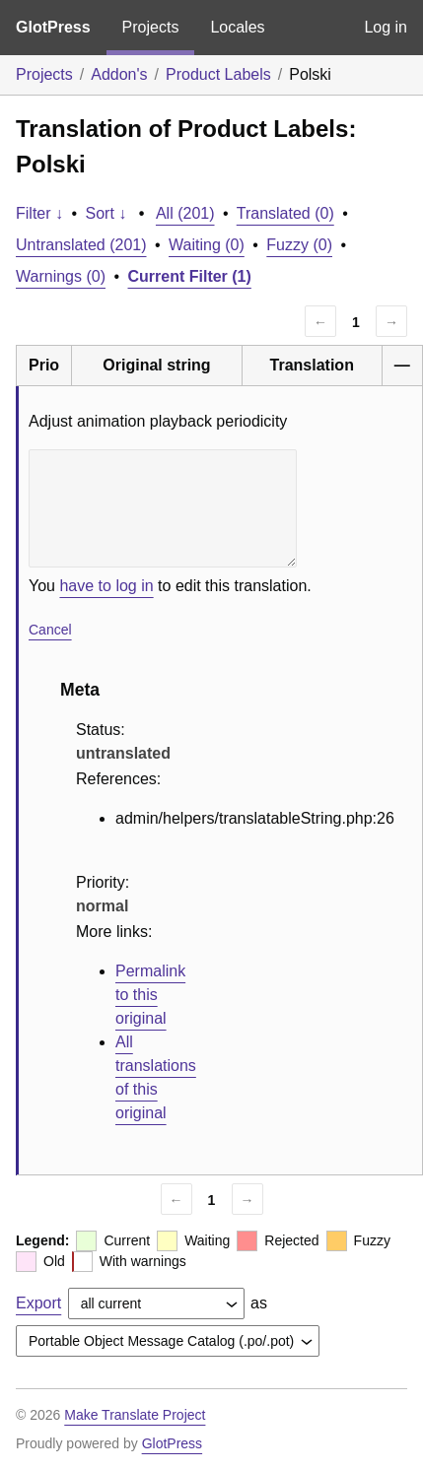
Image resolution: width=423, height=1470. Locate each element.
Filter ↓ (39, 213)
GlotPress (53, 27)
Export (38, 1303)
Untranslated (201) (81, 244)
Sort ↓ (106, 213)
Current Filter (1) (189, 276)
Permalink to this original (150, 995)
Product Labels (218, 74)
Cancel (50, 629)
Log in (385, 27)
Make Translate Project (134, 1415)
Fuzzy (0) (299, 244)
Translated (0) (285, 213)
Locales (237, 27)
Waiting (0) (207, 244)
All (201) (185, 213)
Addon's (119, 74)
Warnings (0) (61, 276)
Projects (150, 27)
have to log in (106, 585)
